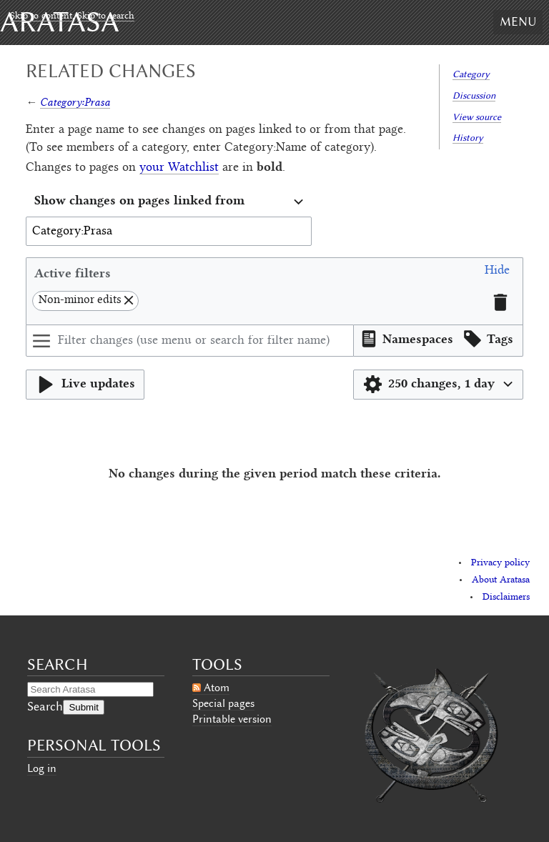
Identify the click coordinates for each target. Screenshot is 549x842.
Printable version (232, 719)
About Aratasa (501, 580)
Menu (518, 21)
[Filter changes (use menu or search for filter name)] (190, 341)
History (467, 137)
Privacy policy (500, 563)
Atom (216, 687)
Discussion (473, 95)
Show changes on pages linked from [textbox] (139, 200)
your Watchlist (179, 168)
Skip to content (41, 16)
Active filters (72, 272)
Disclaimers (506, 597)
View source (476, 117)
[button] (497, 272)
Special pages (223, 703)
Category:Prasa (75, 102)
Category (471, 74)
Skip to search (105, 16)
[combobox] (169, 202)
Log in (41, 768)
